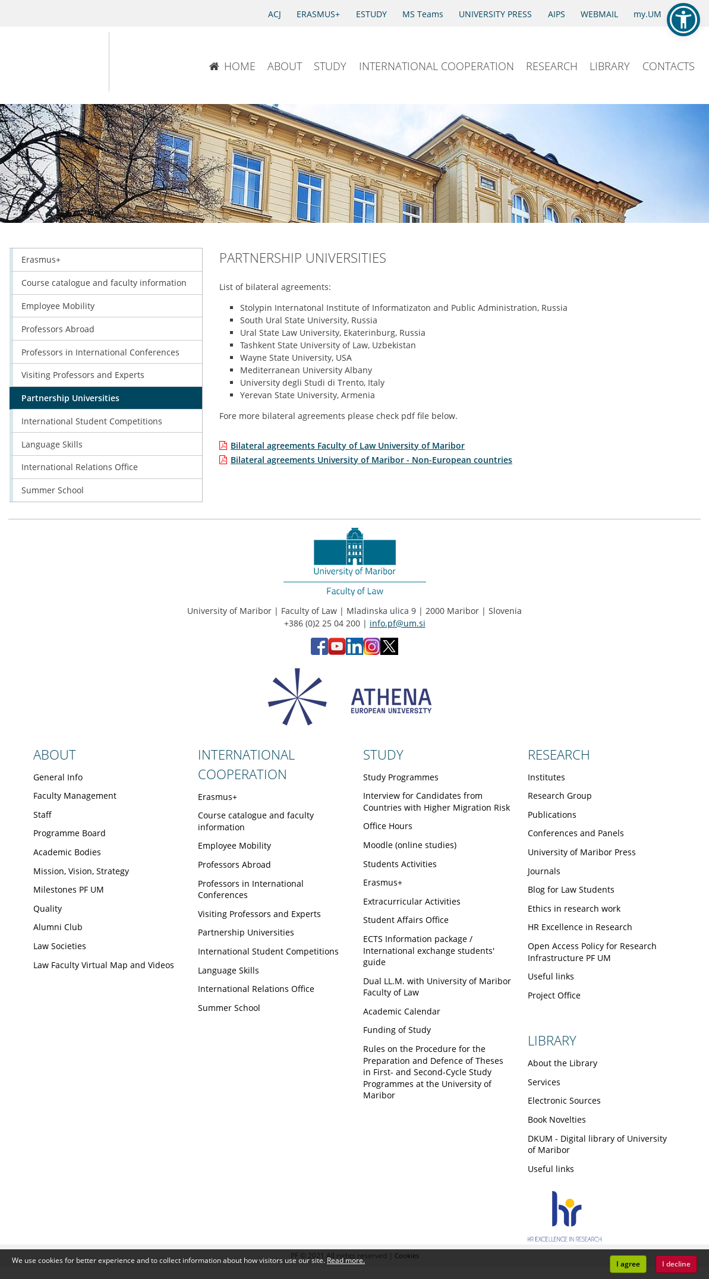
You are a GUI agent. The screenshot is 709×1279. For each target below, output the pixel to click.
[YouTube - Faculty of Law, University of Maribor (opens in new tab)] (337, 651)
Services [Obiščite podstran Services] (544, 1082)
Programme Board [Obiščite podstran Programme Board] (69, 833)
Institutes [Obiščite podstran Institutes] (546, 777)
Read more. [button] (346, 1260)
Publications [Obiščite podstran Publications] (552, 814)
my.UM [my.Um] (647, 14)
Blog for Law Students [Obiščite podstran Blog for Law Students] (571, 889)
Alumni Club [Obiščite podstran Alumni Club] (58, 927)
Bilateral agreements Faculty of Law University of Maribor (348, 445)
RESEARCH (552, 66)
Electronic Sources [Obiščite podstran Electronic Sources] (564, 1100)
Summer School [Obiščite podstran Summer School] (52, 490)
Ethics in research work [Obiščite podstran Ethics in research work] (574, 908)
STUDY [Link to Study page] (383, 754)
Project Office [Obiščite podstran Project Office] (554, 995)
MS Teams (422, 14)
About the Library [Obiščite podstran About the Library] (562, 1063)
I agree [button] (628, 1264)
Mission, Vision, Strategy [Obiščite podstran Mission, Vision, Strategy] (81, 871)
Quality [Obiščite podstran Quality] (47, 908)
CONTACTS (668, 66)
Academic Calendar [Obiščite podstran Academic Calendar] (401, 1011)
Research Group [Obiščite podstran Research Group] (560, 795)
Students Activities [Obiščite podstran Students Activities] (400, 864)
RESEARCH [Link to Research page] (559, 754)
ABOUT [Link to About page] (54, 754)
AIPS (556, 14)
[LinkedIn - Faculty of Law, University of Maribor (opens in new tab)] (354, 651)
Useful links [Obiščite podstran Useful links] (551, 976)
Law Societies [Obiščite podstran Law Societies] (59, 946)
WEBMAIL (599, 14)
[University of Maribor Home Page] (46, 62)
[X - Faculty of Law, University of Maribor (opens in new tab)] (389, 651)
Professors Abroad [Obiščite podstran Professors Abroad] (57, 329)
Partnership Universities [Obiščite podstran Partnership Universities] (70, 398)
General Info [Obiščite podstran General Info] (58, 777)
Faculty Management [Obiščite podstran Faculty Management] (74, 795)
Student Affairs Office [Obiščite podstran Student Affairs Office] (406, 919)
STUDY (330, 66)
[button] (683, 19)
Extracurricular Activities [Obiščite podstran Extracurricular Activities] (412, 901)
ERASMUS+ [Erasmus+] (318, 14)
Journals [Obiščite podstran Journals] (544, 871)
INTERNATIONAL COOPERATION (436, 66)
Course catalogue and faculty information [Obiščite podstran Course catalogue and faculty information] (104, 282)
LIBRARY (610, 66)
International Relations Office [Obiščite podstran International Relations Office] (79, 466)
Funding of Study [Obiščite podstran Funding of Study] (397, 1029)
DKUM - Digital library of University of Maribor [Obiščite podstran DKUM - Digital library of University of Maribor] (597, 1144)
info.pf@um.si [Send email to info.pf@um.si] (398, 623)
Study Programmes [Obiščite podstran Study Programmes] (401, 777)
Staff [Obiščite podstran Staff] (42, 814)
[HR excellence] (565, 1238)
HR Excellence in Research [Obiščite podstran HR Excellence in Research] (580, 927)
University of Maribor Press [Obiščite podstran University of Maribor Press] (582, 852)
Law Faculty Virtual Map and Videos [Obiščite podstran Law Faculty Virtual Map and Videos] (103, 965)
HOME (232, 66)
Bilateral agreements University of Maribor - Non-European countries (371, 459)
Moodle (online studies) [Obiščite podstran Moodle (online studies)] (409, 844)
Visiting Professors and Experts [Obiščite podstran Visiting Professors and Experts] (82, 374)
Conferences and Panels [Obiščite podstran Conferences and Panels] (576, 833)
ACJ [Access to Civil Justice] (274, 14)
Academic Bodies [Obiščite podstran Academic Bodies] (67, 852)
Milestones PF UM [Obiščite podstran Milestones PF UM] (68, 889)
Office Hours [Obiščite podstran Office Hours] (387, 825)
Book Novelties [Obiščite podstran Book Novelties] (557, 1119)
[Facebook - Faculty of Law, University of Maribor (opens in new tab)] (319, 651)
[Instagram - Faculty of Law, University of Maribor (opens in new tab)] (371, 651)
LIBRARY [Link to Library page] (552, 1040)
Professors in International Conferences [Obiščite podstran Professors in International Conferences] (100, 352)
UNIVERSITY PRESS (495, 14)
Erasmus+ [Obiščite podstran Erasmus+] (41, 259)
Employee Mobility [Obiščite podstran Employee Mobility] (57, 305)
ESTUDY (371, 14)
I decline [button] (676, 1264)
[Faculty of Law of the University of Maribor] (148, 62)
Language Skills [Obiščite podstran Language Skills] (52, 444)
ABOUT (284, 66)
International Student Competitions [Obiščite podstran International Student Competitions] (91, 421)
